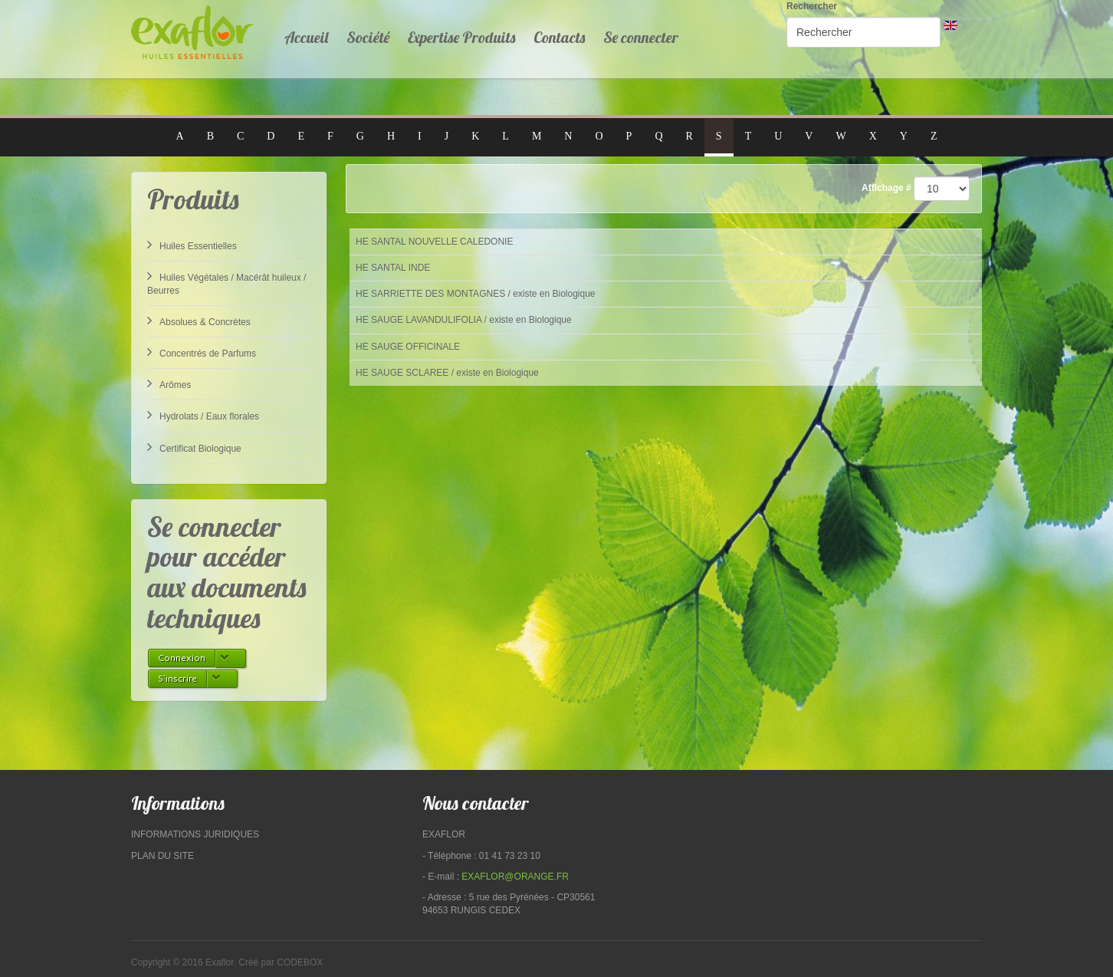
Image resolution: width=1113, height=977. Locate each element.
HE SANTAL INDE (393, 267)
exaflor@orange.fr (515, 876)
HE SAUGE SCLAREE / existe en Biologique (447, 372)
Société (367, 37)
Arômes (169, 383)
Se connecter (640, 37)
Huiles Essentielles (192, 245)
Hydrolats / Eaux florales (203, 415)
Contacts (559, 37)
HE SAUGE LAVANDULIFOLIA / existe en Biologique (464, 319)
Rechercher (811, 6)
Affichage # (886, 188)
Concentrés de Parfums (201, 352)
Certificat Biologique (194, 447)
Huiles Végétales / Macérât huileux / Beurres (226, 282)
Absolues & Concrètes (199, 320)
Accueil (306, 37)
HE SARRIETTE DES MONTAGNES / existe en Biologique (476, 293)
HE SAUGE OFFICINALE (408, 346)
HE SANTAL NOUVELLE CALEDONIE (434, 241)
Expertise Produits (461, 37)
